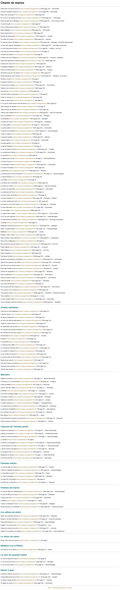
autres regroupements (59, 588)
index (49, 588)
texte (21, 8)
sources (69, 588)
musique (27, 8)
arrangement (34, 8)
